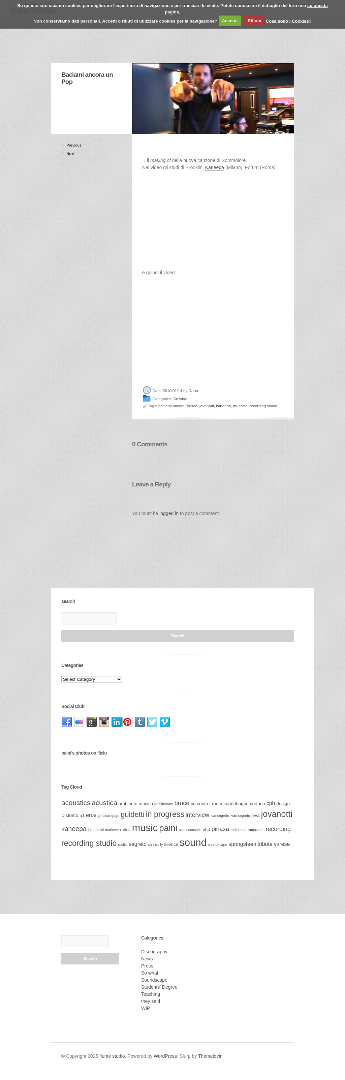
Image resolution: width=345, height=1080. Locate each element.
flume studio (112, 1056)
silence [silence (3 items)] (171, 844)
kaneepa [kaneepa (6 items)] (74, 828)
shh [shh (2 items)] (151, 845)
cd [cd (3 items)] (193, 803)
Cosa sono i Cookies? (289, 20)
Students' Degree (159, 987)
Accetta (230, 20)
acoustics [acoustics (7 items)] (75, 802)
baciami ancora (171, 406)
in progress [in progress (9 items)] (165, 814)
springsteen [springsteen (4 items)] (242, 844)
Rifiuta (254, 20)
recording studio (263, 406)
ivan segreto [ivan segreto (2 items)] (240, 816)
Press (147, 965)
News (147, 958)
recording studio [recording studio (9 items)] (89, 843)
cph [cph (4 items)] (270, 803)
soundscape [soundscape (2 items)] (217, 845)
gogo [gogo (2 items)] (116, 816)
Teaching (150, 994)
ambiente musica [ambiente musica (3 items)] (136, 803)
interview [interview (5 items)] (197, 815)
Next (69, 154)
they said (150, 1001)
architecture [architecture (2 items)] (163, 804)
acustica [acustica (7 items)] (104, 802)
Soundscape (154, 980)
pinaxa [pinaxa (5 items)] (220, 829)
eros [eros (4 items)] (91, 815)
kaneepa (223, 406)
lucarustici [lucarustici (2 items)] (96, 830)
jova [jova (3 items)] (255, 815)
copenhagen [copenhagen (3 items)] (235, 803)
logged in (169, 513)
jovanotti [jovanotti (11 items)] (276, 814)
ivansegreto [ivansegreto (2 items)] (220, 816)
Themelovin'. (211, 1056)
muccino (240, 406)
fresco (192, 406)
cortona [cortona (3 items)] (257, 803)
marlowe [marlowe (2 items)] (112, 830)
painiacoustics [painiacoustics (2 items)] (190, 830)
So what (181, 399)
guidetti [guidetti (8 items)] (133, 814)
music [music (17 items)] (145, 827)
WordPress (165, 1056)
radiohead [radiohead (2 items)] (238, 830)
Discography (154, 951)
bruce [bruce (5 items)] (182, 803)
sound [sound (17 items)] (193, 842)
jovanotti (206, 406)
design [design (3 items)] (283, 803)
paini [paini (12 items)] (168, 828)
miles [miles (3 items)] (125, 829)
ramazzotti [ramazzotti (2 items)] (256, 830)
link (66, 722)
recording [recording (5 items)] (277, 829)
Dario (193, 390)
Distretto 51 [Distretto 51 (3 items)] (73, 815)
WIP (145, 1008)
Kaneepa (214, 167)
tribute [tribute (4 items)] (264, 844)
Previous (69, 145)
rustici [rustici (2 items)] (122, 845)
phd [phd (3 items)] (206, 829)
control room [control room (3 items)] (209, 803)
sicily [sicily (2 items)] (159, 845)
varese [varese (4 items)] (282, 844)
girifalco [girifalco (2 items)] (104, 816)
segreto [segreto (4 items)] (138, 844)
